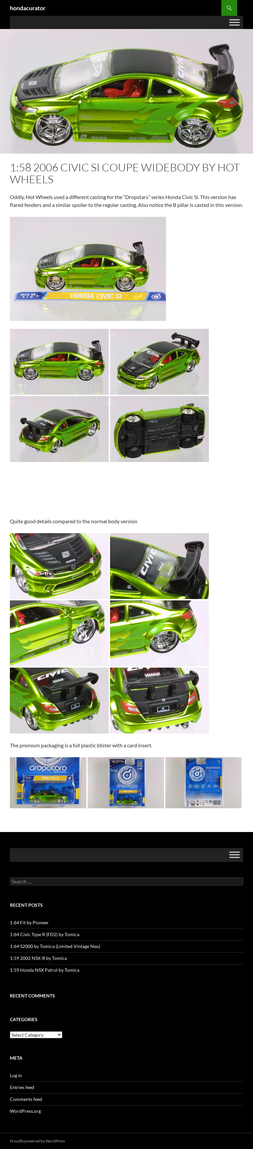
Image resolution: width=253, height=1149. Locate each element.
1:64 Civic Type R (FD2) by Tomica (44, 934)
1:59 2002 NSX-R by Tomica (38, 958)
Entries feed (22, 1087)
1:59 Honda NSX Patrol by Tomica (44, 970)
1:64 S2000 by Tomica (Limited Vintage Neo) (55, 946)
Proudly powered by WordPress (37, 1140)
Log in (16, 1075)
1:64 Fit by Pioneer (29, 922)
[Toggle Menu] (234, 22)
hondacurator (27, 8)
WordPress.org (25, 1111)
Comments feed (26, 1099)
